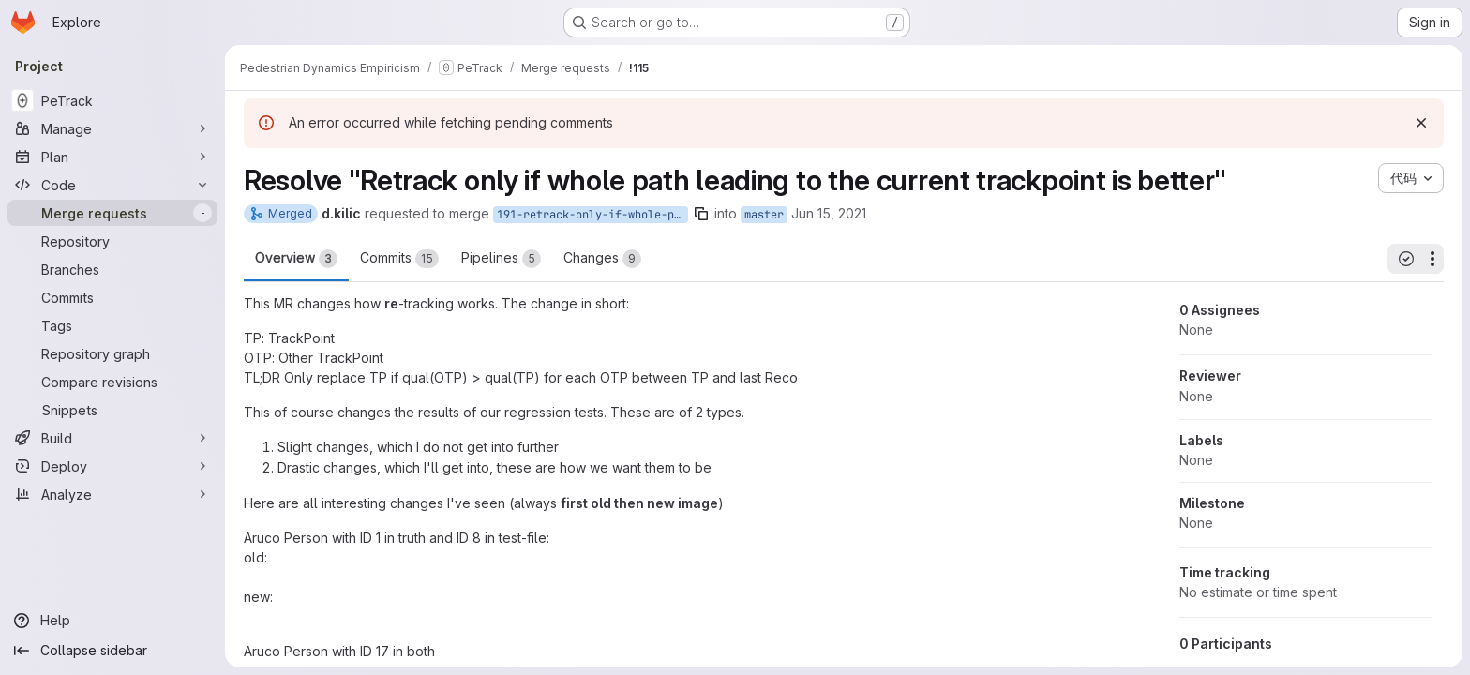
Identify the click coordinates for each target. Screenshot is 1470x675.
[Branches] (113, 269)
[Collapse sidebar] (113, 651)
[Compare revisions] (113, 381)
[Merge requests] (113, 213)
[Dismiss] (1421, 123)
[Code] (113, 185)
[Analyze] (113, 494)
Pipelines (501, 258)
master (764, 214)
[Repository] (113, 241)
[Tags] (113, 325)
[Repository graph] (113, 353)
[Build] (113, 438)
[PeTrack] (113, 100)
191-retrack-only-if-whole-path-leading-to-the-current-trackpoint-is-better (592, 214)
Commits (399, 258)
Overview (296, 258)
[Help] (113, 621)
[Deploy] (113, 466)
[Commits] (113, 297)
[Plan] (113, 156)
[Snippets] (113, 410)
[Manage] (113, 128)
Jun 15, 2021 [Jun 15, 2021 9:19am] (828, 213)
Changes (602, 258)
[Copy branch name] (701, 213)
